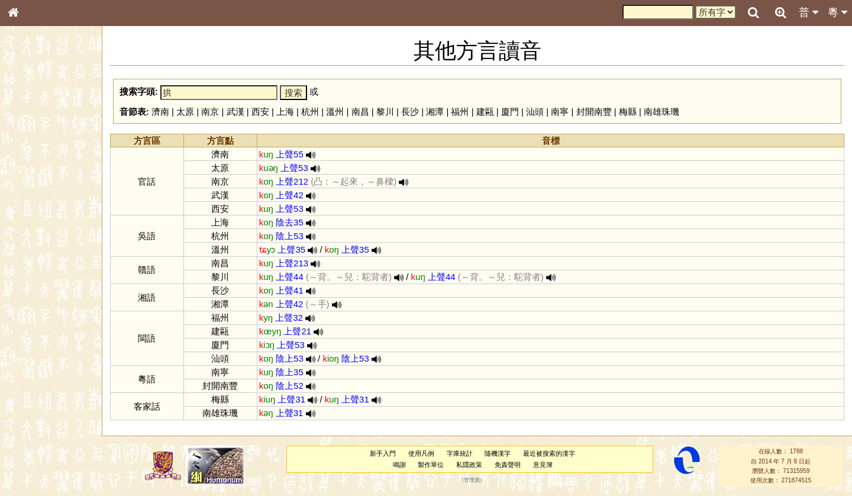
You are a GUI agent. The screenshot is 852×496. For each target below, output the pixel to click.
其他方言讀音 (36, 332)
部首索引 (29, 158)
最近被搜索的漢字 (549, 453)
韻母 (40, 311)
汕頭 (535, 112)
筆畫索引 (29, 169)
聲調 (56, 311)
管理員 (472, 481)
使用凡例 (421, 453)
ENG (52, 130)
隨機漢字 (498, 453)
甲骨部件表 (32, 179)
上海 (285, 112)
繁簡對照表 (32, 396)
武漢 (235, 112)
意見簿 (543, 464)
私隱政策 (469, 464)
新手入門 (383, 453)
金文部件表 (32, 190)
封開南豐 (594, 112)
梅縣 (628, 112)
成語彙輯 (29, 385)
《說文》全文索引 (43, 364)
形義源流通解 (36, 201)
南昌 (360, 112)
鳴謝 (399, 464)
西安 (260, 112)
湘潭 (435, 112)
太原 (185, 112)
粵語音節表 (32, 232)
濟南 (160, 112)
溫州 (335, 112)
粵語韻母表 (32, 254)
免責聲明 (508, 464)
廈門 (510, 112)
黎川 (385, 112)
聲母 (24, 311)
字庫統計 (460, 453)
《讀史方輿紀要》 (43, 375)
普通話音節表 (36, 322)
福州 (460, 112)
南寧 (560, 112)
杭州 (310, 112)
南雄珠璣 (661, 112)
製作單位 (431, 464)
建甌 (485, 112)
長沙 (410, 112)
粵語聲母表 (32, 243)
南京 (210, 112)
